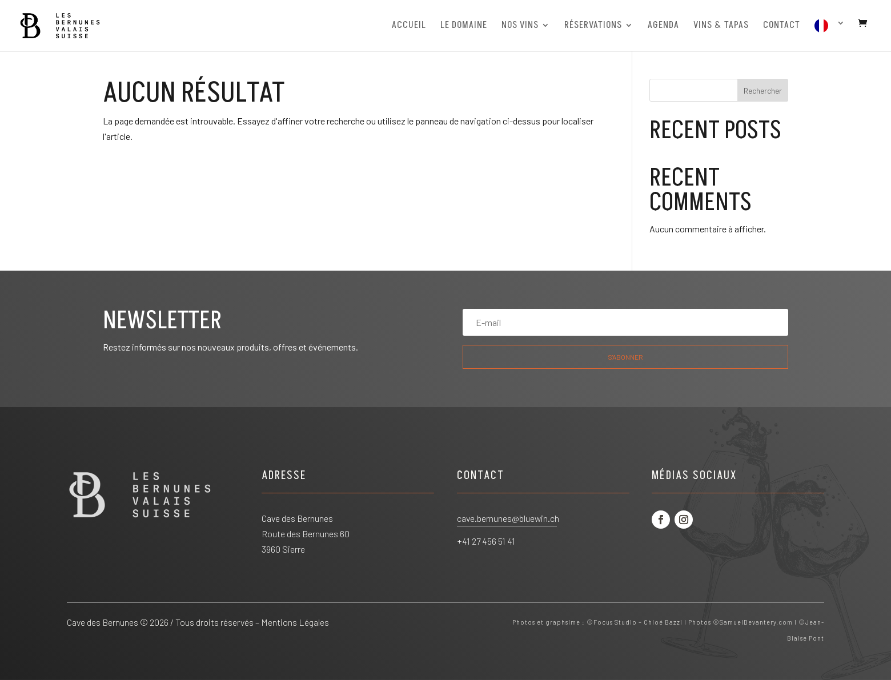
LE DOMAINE (463, 26)
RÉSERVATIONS (593, 26)
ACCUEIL (409, 26)
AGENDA (663, 26)
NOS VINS (520, 26)
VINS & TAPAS (721, 26)
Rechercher (763, 90)
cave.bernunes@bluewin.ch (508, 518)
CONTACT (781, 26)
